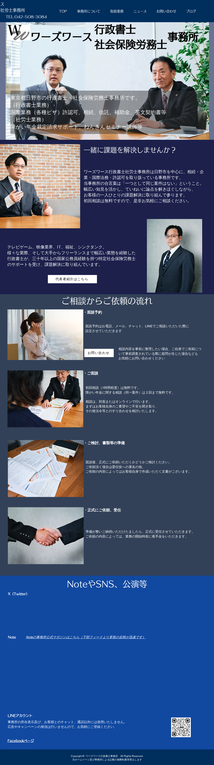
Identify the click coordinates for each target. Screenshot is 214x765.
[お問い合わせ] (99, 353)
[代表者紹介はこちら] (72, 279)
